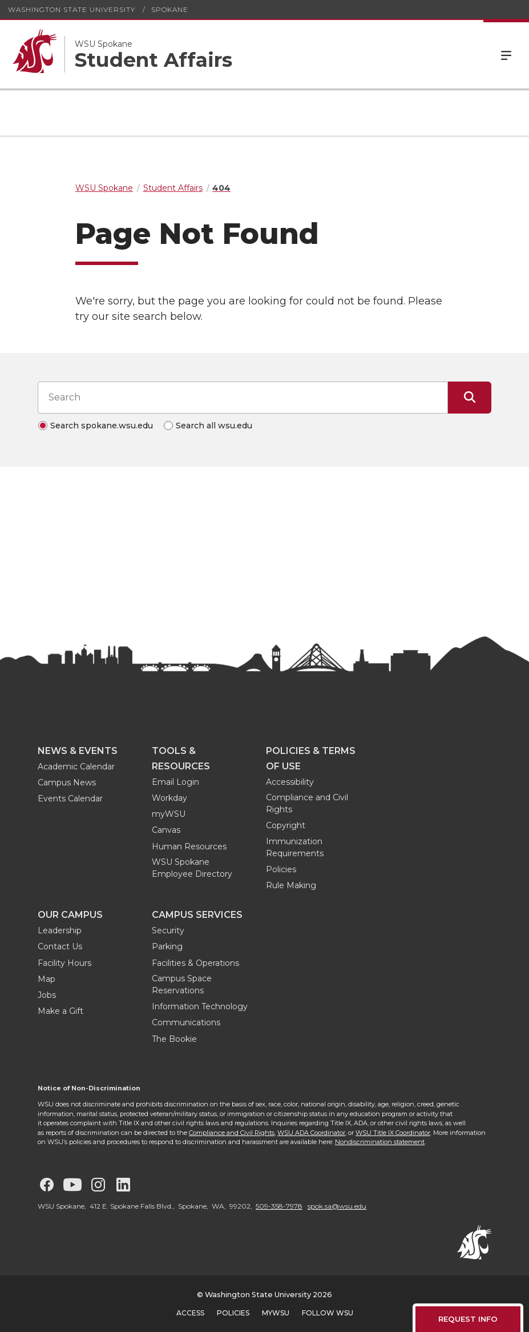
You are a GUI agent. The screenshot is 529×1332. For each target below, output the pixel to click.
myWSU (168, 814)
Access (190, 1313)
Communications (186, 1022)
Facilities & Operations (195, 963)
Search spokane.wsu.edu (101, 425)
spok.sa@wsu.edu (337, 1206)
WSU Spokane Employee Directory (192, 868)
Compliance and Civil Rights (307, 803)
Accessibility (290, 782)
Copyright (285, 825)
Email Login (175, 782)
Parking (167, 946)
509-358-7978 (279, 1206)
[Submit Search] (469, 398)
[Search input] (243, 398)
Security (168, 930)
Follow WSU (327, 1313)
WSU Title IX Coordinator (393, 1133)
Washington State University (71, 9)
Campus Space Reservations (182, 984)
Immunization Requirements (295, 847)
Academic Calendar (76, 766)
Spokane (169, 9)
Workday (169, 798)
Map (46, 979)
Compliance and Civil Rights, (232, 1133)
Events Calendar (70, 798)
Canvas (166, 830)
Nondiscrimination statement (380, 1142)
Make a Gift (60, 1011)
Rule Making (291, 885)
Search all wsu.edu (214, 425)
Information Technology (200, 1006)
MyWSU (275, 1313)
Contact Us (60, 946)
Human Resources (189, 846)
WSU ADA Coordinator (311, 1133)
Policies (281, 869)
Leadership (60, 930)
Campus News (67, 782)
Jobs (47, 995)
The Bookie (174, 1039)
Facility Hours (64, 963)
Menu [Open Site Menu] (506, 54)
